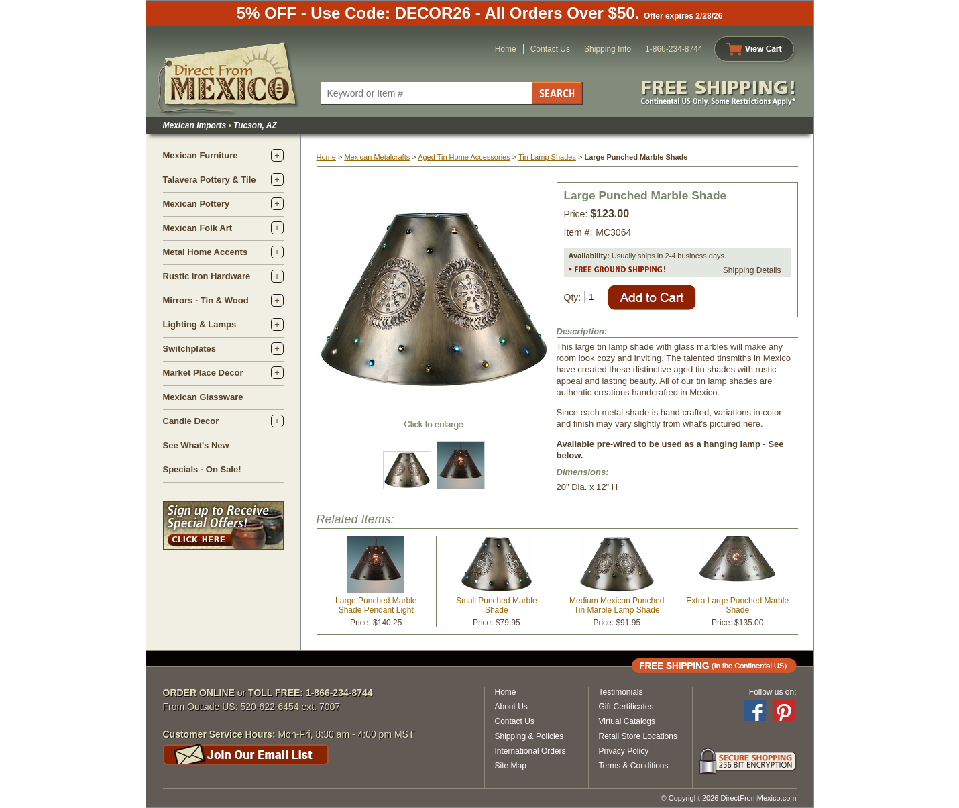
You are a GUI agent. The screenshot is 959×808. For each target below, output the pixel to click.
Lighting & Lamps (200, 324)
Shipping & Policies (529, 736)
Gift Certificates (626, 706)
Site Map (510, 765)
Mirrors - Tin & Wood (206, 300)
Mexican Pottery (196, 204)
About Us (511, 706)
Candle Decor (191, 421)
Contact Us (550, 49)
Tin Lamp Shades (547, 157)
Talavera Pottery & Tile (209, 179)
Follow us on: (773, 692)
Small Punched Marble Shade (496, 605)
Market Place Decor (203, 373)
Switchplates (189, 349)
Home (505, 49)
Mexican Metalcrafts (377, 157)
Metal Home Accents (205, 252)
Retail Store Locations (638, 736)
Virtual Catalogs (627, 721)
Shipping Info (607, 49)
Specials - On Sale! (202, 469)
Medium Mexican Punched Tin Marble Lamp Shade (616, 605)
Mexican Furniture (200, 155)
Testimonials (621, 692)
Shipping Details (752, 270)
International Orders (530, 751)
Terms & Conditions (634, 765)
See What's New (196, 445)
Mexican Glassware (203, 397)
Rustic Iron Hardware (207, 276)
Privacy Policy (624, 751)
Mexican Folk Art (198, 228)
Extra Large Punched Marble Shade (737, 605)
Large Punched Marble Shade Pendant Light (375, 605)
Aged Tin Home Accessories (464, 157)
